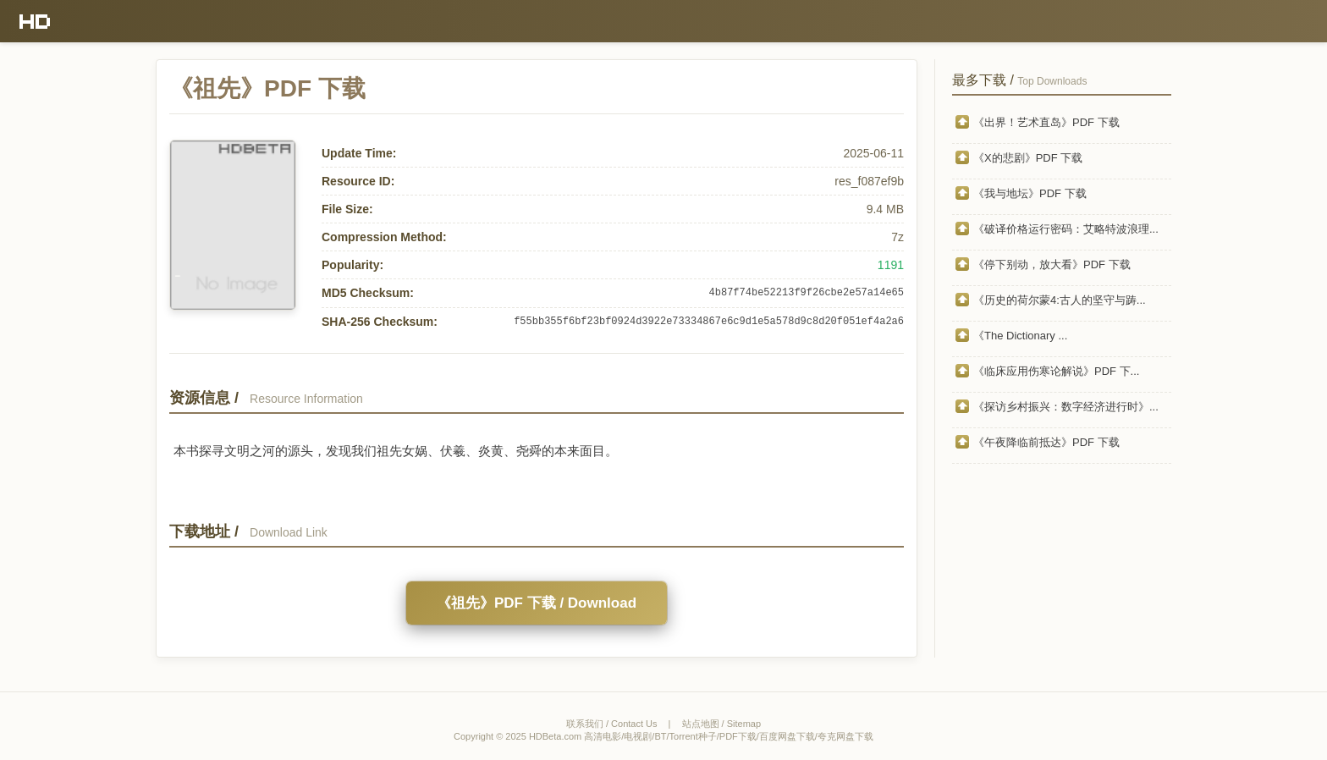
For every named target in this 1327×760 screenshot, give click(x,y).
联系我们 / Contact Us (612, 724)
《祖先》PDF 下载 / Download (536, 603)
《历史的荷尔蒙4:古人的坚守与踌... (1059, 300)
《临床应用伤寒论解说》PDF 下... (1056, 371)
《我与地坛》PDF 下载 (1030, 193)
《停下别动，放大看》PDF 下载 (1052, 264)
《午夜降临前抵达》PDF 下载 (1046, 442)
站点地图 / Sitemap (722, 724)
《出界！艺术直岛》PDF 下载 (1046, 122)
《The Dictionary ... (1020, 335)
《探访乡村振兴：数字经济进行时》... (1066, 406)
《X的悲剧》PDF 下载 (1027, 157)
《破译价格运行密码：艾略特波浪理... (1066, 229)
